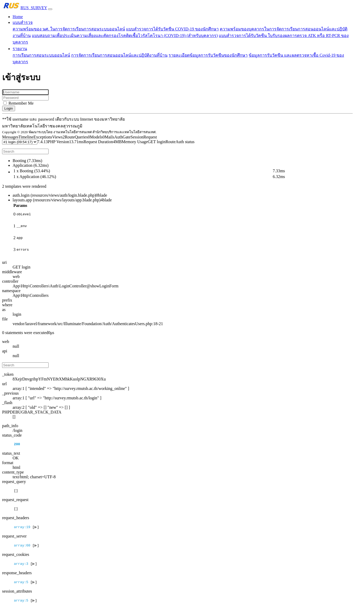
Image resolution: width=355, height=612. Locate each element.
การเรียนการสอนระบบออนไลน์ (41, 55)
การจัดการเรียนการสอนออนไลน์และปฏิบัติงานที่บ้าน (119, 55)
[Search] (25, 151)
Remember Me (22, 103)
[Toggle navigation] (50, 9)
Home (18, 16)
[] (27, 532)
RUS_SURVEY (24, 8)
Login (10, 108)
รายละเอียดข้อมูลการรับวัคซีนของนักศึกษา (208, 55)
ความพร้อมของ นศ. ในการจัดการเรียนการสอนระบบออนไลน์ (69, 29)
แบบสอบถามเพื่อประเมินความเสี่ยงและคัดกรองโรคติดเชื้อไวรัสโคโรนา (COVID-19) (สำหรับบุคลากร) (125, 35)
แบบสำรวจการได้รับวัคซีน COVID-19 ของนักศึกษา (172, 29)
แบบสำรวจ (23, 22)
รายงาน (20, 48)
